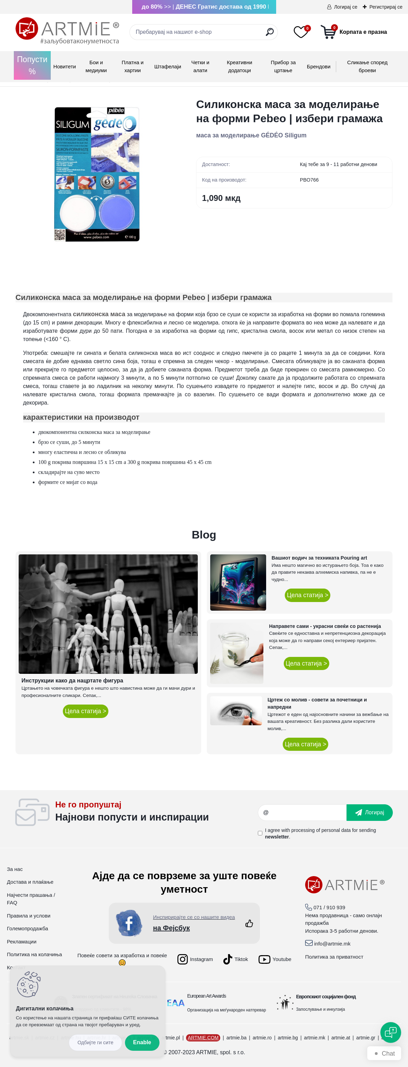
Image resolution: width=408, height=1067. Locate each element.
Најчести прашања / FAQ (31, 899)
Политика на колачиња (34, 954)
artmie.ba (236, 1037)
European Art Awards (206, 996)
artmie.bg (288, 1037)
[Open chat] (390, 1032)
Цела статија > (85, 711)
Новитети (65, 66)
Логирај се (345, 7)
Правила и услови (28, 916)
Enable (142, 1042)
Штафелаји (167, 66)
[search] (270, 34)
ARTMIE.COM (203, 1037)
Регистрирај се (385, 7)
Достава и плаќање (30, 882)
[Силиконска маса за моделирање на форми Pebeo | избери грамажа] (95, 176)
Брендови (318, 66)
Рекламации (22, 941)
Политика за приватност (334, 957)
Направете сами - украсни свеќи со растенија (325, 626)
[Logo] (67, 31)
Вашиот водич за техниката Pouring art (319, 558)
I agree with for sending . (320, 833)
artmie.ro (262, 1037)
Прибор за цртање (283, 66)
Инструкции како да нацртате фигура (72, 680)
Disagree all (95, 1042)
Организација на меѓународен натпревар (226, 1010)
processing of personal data (321, 830)
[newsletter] (369, 813)
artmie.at (340, 1037)
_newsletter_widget (156, 812)
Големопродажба (27, 928)
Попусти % (32, 65)
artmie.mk (314, 1037)
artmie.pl (171, 1037)
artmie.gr (365, 1037)
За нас (15, 869)
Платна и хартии (133, 66)
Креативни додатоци (239, 66)
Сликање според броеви (367, 66)
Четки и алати (200, 66)
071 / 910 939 (329, 907)
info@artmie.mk (332, 944)
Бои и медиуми (96, 66)
